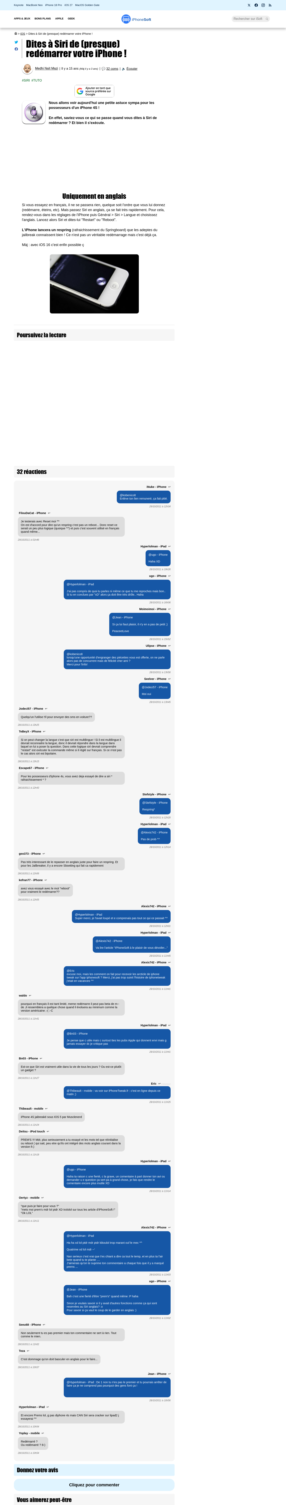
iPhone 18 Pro (53, 5)
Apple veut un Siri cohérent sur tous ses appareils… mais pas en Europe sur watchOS (230, 191)
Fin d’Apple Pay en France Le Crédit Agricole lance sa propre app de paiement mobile (228, 172)
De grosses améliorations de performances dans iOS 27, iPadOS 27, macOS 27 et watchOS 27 (248, 683)
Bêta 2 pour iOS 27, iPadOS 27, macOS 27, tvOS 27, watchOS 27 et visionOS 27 (231, 108)
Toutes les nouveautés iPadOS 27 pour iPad (247, 650)
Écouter (132, 68)
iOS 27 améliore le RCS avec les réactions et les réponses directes (249, 533)
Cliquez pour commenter (94, 1425)
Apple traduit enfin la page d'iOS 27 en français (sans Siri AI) (249, 385)
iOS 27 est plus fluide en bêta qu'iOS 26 (248, 806)
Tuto (37, 80)
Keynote (18, 5)
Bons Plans (43, 18)
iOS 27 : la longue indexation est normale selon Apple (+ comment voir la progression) (230, 210)
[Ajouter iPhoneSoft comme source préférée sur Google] (94, 91)
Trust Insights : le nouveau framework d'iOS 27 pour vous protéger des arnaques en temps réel (248, 353)
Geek (71, 18)
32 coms (112, 68)
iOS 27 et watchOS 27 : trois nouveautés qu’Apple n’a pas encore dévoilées (248, 776)
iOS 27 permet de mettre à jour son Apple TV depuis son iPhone (248, 561)
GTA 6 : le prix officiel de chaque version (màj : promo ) (231, 93)
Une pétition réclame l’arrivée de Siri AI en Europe (230, 78)
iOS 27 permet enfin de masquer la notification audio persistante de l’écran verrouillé (248, 475)
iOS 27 (68, 5)
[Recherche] (251, 19)
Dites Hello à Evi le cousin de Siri (58, 346)
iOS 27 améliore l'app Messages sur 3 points (247, 715)
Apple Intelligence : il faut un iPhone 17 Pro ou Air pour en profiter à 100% (230, 228)
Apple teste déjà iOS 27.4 (249, 322)
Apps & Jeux (22, 18)
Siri (27, 80)
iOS (22, 33)
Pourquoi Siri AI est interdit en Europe (229, 141)
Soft (141, 19)
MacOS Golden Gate (87, 5)
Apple (59, 18)
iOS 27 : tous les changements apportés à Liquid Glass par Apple (249, 833)
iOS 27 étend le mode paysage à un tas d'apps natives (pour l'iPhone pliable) (248, 863)
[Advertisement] (94, 159)
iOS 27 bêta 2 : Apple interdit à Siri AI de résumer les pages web (248, 505)
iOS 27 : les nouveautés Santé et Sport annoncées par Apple (247, 893)
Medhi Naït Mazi (46, 68)
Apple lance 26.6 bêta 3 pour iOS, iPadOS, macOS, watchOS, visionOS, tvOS (249, 445)
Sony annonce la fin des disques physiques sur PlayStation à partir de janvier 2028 (228, 126)
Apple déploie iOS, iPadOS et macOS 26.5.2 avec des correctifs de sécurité (248, 415)
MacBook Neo (34, 5)
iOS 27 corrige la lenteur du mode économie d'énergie (249, 621)
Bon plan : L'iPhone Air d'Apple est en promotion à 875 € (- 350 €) (229, 155)
